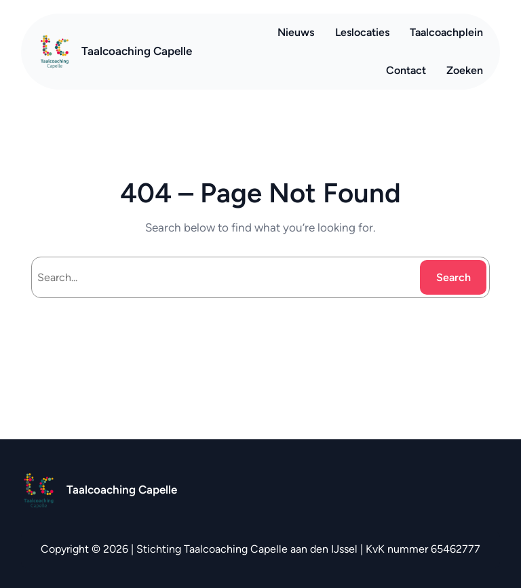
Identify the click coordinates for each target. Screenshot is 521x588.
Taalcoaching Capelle (136, 51)
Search (453, 277)
